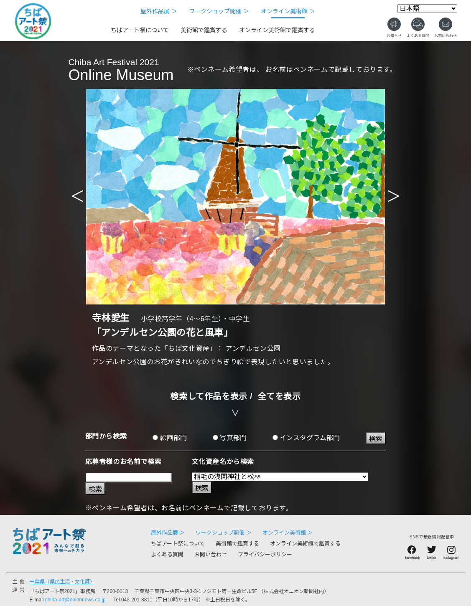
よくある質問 (167, 554)
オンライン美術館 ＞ (288, 11)
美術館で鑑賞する (204, 30)
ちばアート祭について (140, 30)
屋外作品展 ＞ (158, 11)
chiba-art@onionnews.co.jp (75, 600)
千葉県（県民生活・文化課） (62, 582)
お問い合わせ (210, 554)
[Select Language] (427, 8)
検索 (375, 438)
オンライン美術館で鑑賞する (277, 30)
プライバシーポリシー (265, 554)
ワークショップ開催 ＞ (219, 11)
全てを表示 (279, 396)
